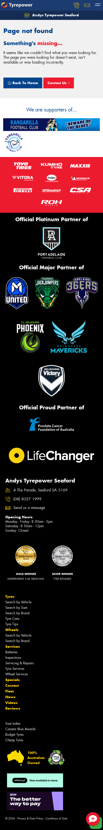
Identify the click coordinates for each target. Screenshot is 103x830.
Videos (11, 702)
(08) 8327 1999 (27, 499)
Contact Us (59, 83)
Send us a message (29, 507)
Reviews (12, 708)
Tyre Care (12, 618)
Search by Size (16, 607)
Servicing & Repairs (19, 663)
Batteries (11, 652)
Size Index (12, 723)
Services (12, 646)
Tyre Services (14, 668)
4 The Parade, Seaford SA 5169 (40, 490)
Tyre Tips (11, 624)
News (10, 697)
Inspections (13, 657)
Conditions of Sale (56, 818)
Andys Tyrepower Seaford (51, 15)
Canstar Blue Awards (20, 729)
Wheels (11, 629)
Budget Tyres (14, 734)
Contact (12, 685)
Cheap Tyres (14, 740)
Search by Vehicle (18, 602)
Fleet (9, 691)
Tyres (9, 596)
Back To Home (23, 83)
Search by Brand (17, 613)
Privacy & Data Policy (30, 818)
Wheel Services (16, 674)
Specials (12, 679)
